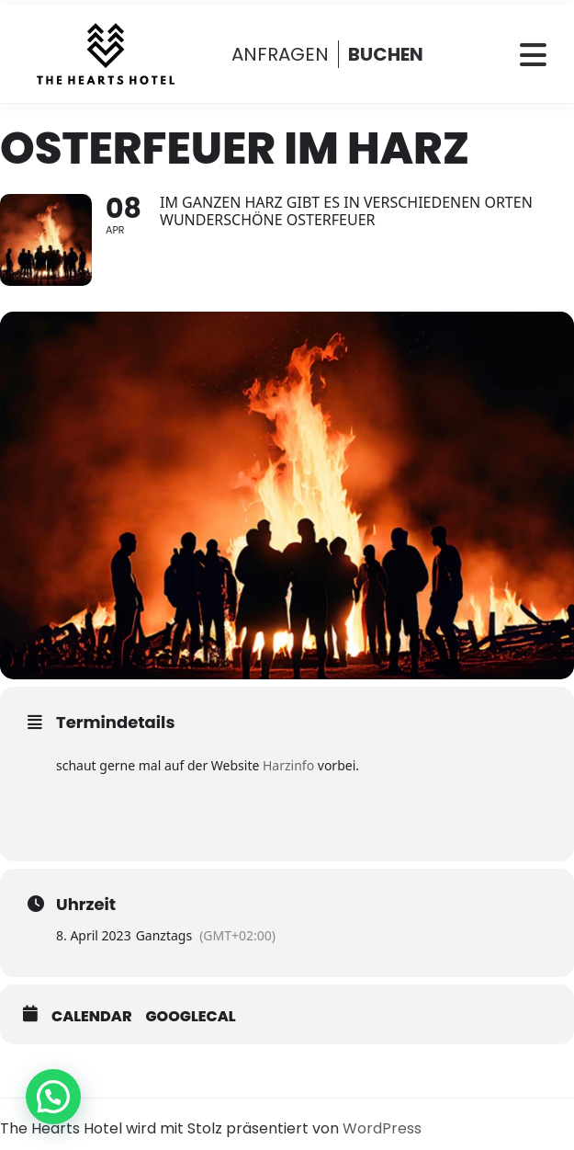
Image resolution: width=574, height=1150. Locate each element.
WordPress (382, 1128)
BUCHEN (385, 54)
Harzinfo (288, 765)
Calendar (91, 1017)
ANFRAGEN (280, 54)
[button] (53, 1096)
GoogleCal (191, 1017)
